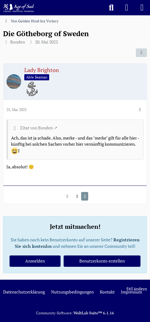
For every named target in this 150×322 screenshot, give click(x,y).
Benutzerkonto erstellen (102, 261)
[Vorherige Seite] (67, 196)
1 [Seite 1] (77, 196)
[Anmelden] (126, 7)
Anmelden (35, 261)
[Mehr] (140, 109)
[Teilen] (141, 52)
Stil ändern (136, 289)
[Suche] (111, 8)
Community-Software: (75, 313)
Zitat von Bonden (36, 128)
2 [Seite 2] (85, 196)
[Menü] (142, 8)
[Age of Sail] (18, 8)
